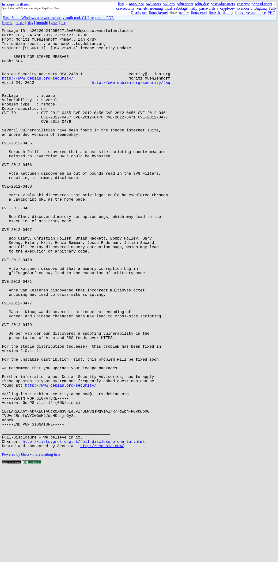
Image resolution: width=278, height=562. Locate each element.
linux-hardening (221, 13)
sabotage (180, 8)
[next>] (20, 23)
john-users (185, 4)
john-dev (202, 4)
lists (121, 4)
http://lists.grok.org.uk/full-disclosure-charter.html (84, 533)
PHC (271, 13)
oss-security (125, 8)
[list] (62, 23)
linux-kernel (158, 13)
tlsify (193, 8)
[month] (42, 23)
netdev (184, 13)
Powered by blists (15, 547)
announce (136, 4)
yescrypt (243, 4)
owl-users (153, 4)
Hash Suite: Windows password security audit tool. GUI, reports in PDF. (58, 18)
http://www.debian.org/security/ (37, 89)
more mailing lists (46, 547)
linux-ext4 (199, 13)
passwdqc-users (223, 4)
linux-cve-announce (250, 13)
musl (168, 8)
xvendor (243, 8)
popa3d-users (262, 4)
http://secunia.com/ (102, 539)
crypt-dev (227, 8)
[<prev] (7, 23)
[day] (31, 23)
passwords (207, 8)
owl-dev (169, 4)
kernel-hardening (150, 8)
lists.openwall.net (15, 4)
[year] (53, 23)
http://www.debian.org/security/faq (131, 95)
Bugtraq (260, 8)
